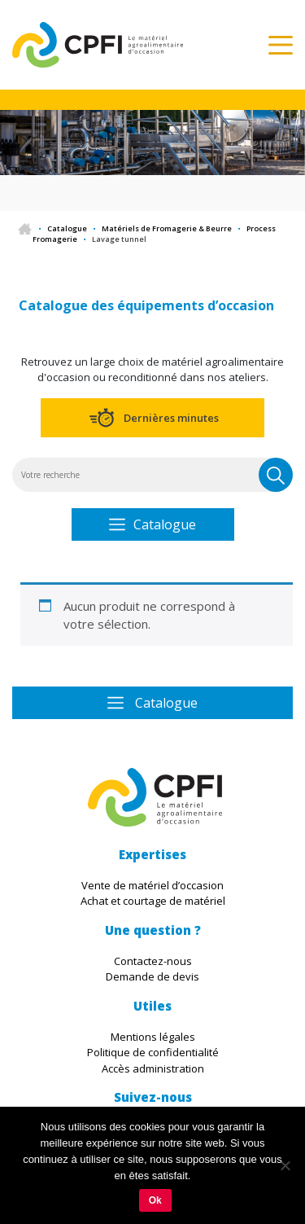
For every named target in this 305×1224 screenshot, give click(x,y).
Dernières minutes (171, 417)
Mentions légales (153, 1036)
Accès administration (153, 1068)
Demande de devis (152, 976)
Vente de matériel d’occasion (152, 885)
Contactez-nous (153, 961)
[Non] (285, 1165)
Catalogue (67, 228)
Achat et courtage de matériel (153, 900)
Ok (155, 1200)
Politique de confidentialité (153, 1052)
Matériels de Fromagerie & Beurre (167, 228)
